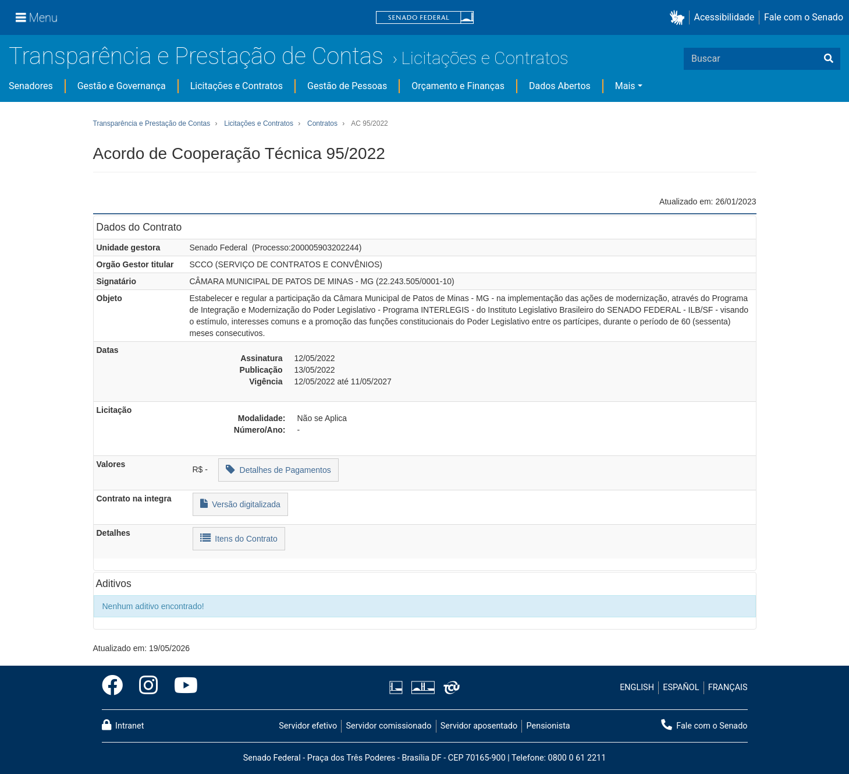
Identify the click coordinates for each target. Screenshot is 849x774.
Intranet (123, 725)
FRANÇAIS (728, 687)
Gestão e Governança (121, 85)
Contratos (322, 123)
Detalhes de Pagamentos (278, 469)
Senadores (31, 85)
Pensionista (548, 726)
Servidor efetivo (308, 726)
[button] (679, 18)
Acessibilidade (724, 17)
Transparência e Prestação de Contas (196, 56)
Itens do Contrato (239, 537)
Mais (625, 85)
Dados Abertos (560, 85)
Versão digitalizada (240, 503)
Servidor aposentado (479, 726)
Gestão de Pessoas (347, 85)
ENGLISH (637, 687)
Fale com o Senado (803, 17)
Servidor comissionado (388, 726)
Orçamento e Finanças (458, 85)
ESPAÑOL (681, 687)
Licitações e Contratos (484, 58)
